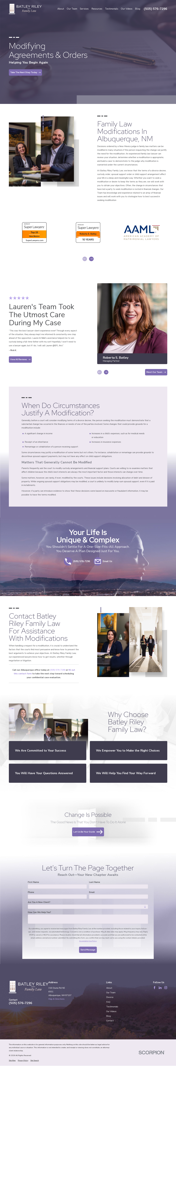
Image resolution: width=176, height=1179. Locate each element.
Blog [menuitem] (137, 8)
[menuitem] (12, 1060)
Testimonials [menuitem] (111, 8)
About (109, 988)
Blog (108, 1016)
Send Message (88, 949)
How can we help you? (39, 912)
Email (92, 892)
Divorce (109, 997)
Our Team (110, 992)
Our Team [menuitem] (72, 8)
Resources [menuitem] (96, 8)
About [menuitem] (60, 8)
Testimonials (112, 1006)
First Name (33, 882)
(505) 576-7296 (155, 8)
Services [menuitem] (84, 8)
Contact (110, 1020)
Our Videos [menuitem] (126, 8)
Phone (31, 892)
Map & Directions (56, 999)
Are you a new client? (39, 902)
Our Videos (111, 1011)
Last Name (94, 882)
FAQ (108, 1002)
